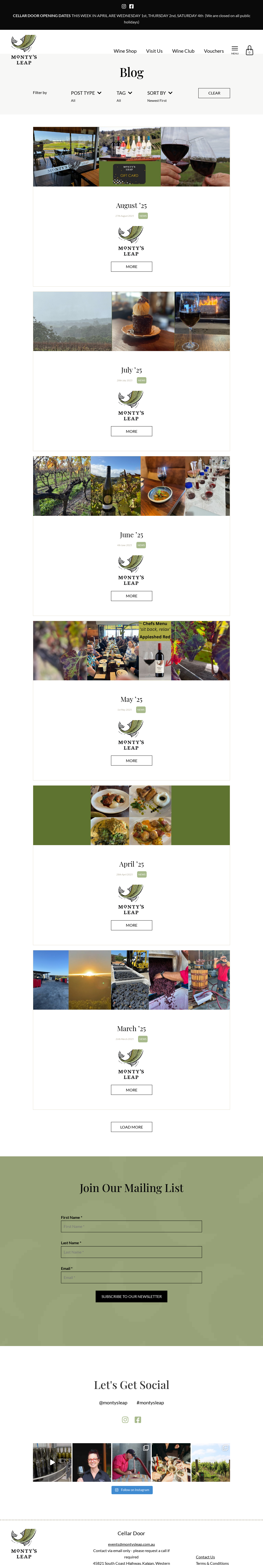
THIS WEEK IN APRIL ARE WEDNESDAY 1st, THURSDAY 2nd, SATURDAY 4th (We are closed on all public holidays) (131, 18)
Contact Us (205, 1557)
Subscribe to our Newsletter (131, 1296)
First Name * (71, 1217)
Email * (66, 1268)
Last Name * (71, 1242)
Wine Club (183, 51)
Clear (214, 93)
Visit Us (154, 51)
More (131, 266)
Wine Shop (125, 51)
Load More (131, 1127)
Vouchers (214, 51)
